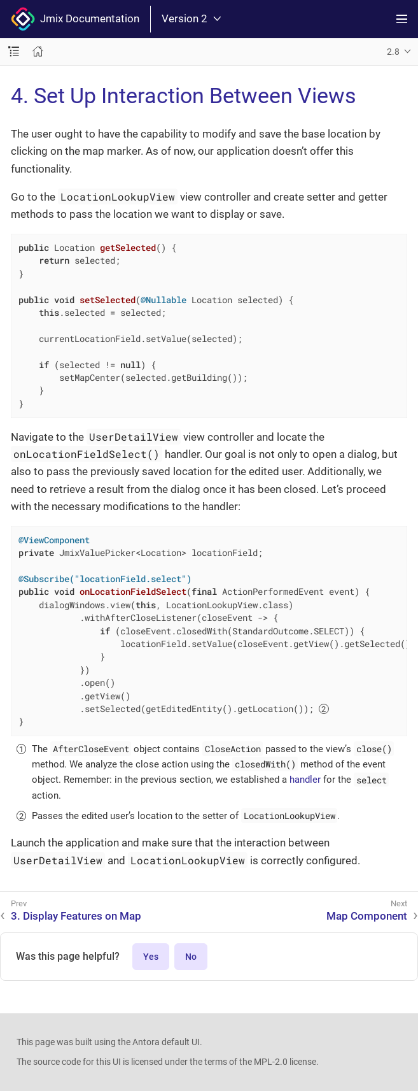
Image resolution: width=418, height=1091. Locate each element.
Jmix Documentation (75, 19)
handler (305, 779)
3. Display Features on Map (76, 915)
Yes (150, 957)
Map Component (366, 915)
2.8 (393, 51)
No (191, 957)
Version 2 (191, 18)
